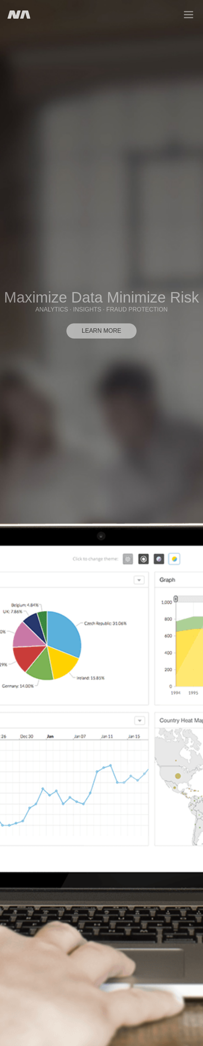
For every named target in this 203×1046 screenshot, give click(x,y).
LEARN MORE (101, 331)
